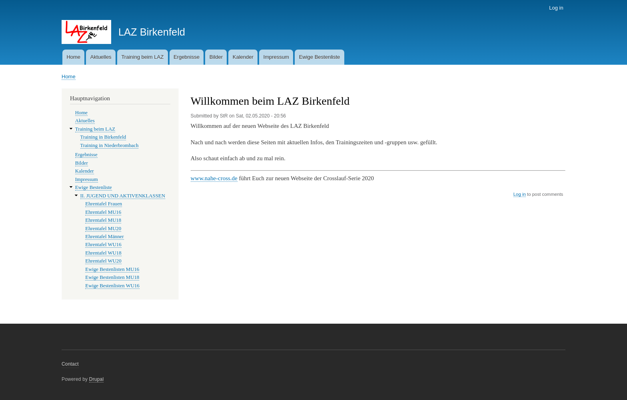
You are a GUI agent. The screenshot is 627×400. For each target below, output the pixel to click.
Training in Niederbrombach (109, 145)
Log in (556, 8)
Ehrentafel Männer (104, 236)
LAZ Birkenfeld (151, 32)
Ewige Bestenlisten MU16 (112, 269)
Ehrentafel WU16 (103, 244)
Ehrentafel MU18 (103, 220)
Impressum (276, 57)
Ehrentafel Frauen (103, 204)
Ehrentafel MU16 (103, 212)
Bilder (216, 57)
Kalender (243, 57)
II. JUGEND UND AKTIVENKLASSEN (122, 196)
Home (73, 57)
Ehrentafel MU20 (103, 228)
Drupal (96, 379)
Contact (70, 364)
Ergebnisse (187, 57)
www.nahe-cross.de (214, 178)
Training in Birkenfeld (103, 137)
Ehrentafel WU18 (103, 253)
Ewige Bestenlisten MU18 (112, 277)
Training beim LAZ (142, 57)
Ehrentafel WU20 (103, 261)
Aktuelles (101, 57)
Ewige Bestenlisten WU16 (112, 286)
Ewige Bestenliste (319, 57)
